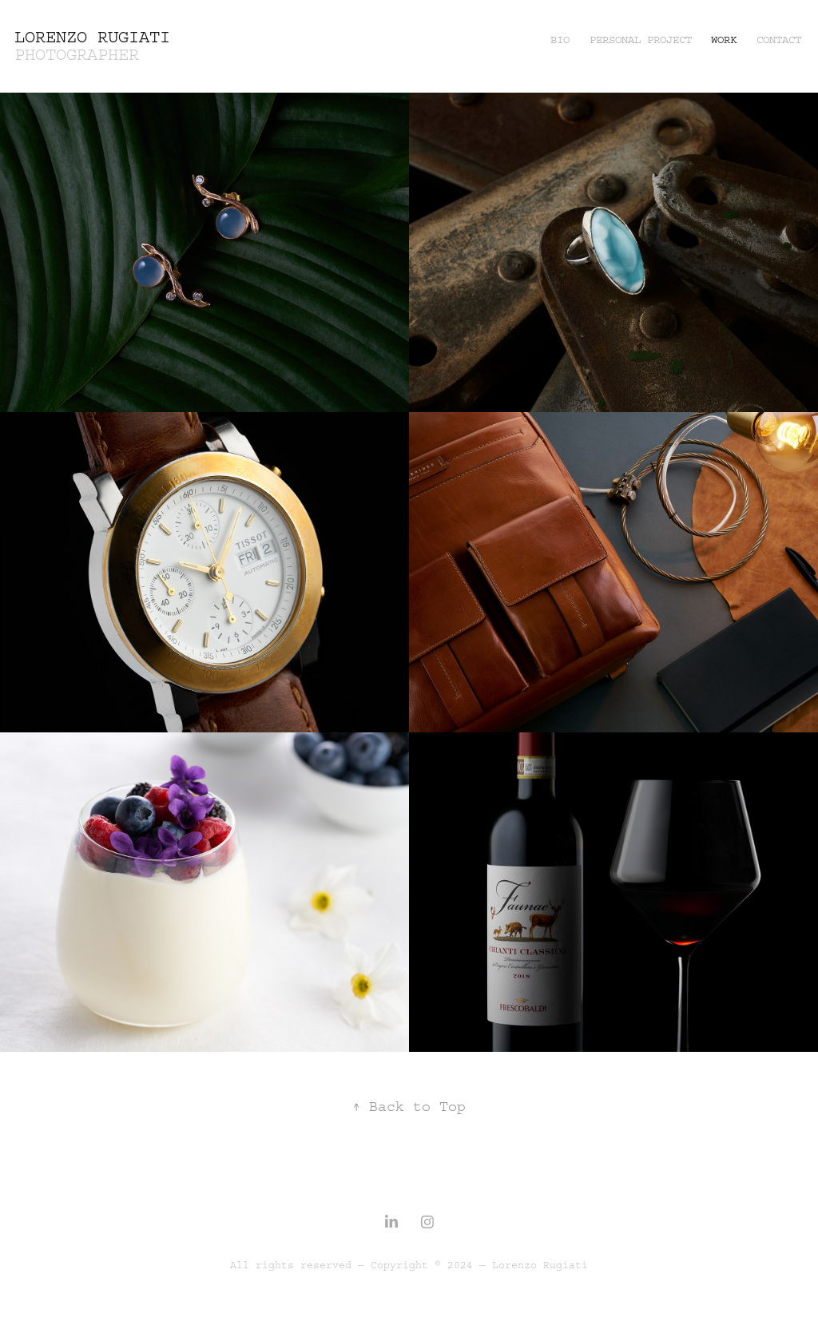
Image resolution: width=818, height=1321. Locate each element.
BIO (560, 40)
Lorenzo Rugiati (92, 37)
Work (724, 40)
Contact (778, 40)
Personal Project (641, 40)
